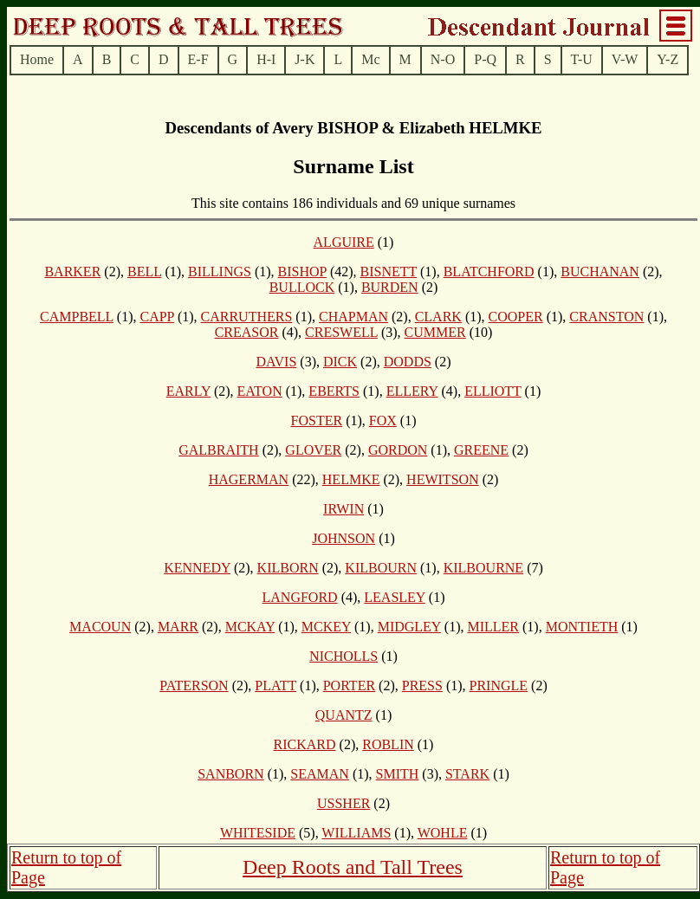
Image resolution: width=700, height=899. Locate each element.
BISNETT (388, 271)
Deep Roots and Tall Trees (353, 867)
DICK (340, 361)
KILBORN (288, 567)
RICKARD (305, 744)
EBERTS (334, 391)
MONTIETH (582, 626)
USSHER (343, 803)
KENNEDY (197, 567)
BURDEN (389, 287)
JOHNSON (343, 538)
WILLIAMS (356, 832)
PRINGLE (499, 685)
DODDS (407, 361)
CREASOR (247, 332)
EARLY (188, 391)
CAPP (156, 316)
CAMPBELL (76, 316)
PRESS (422, 685)
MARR (178, 626)
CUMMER (435, 332)
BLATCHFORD (489, 271)
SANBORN (230, 773)
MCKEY (326, 626)
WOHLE (443, 832)
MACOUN (100, 626)
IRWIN (343, 508)
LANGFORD (300, 597)
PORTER (349, 685)
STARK (467, 773)
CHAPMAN (353, 316)
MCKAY (250, 626)
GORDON (397, 450)
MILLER (493, 626)
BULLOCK (302, 287)
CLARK (438, 316)
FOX (383, 420)
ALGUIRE (344, 242)
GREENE (481, 450)
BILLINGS (219, 271)
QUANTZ (344, 715)
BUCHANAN (600, 271)
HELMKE (351, 479)
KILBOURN (381, 567)
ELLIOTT (492, 391)
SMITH (397, 773)
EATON (259, 391)
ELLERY (412, 391)
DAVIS (276, 361)
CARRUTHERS (247, 316)
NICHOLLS (343, 656)
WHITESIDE (257, 832)
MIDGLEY (409, 626)
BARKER (72, 271)
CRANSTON (606, 316)
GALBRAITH (218, 450)
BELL (144, 271)
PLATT (275, 685)
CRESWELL (341, 332)
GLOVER (313, 450)
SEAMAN (319, 773)
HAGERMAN (248, 479)
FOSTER (317, 420)
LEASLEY (394, 597)
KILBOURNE (483, 567)
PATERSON (193, 685)
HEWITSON (442, 479)
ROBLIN (388, 744)
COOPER (516, 316)
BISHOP (302, 271)
